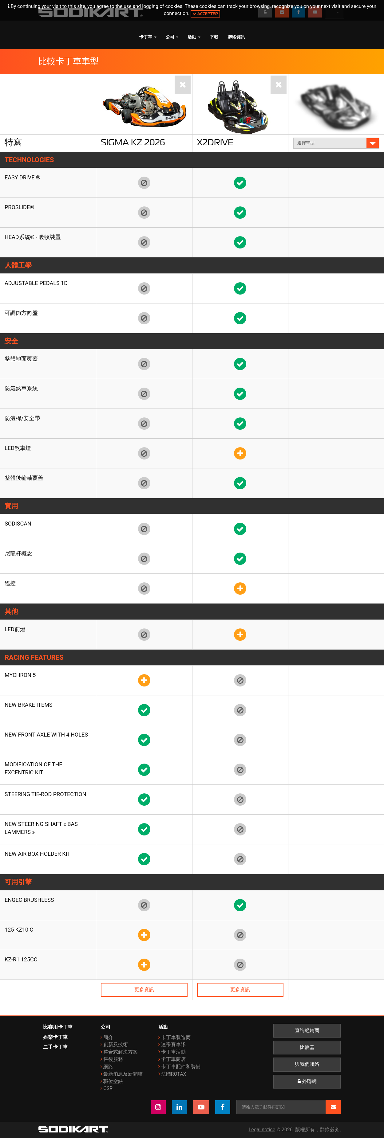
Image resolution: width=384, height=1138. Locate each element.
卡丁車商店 (173, 1059)
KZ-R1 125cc (21, 959)
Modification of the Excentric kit (33, 768)
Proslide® (19, 207)
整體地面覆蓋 (21, 358)
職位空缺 (113, 1081)
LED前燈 (15, 629)
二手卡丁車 (55, 1047)
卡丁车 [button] (147, 36)
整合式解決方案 (120, 1052)
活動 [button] (194, 36)
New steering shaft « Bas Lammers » (41, 828)
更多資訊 (144, 990)
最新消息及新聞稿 (123, 1074)
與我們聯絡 (307, 1064)
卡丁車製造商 (176, 1037)
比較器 (307, 1047)
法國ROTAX (173, 1074)
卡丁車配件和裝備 (180, 1067)
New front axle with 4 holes (46, 734)
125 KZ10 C (19, 929)
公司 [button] (172, 36)
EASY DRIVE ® (22, 177)
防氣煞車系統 (21, 388)
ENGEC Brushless (29, 900)
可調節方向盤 (21, 313)
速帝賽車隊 (173, 1044)
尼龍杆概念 (18, 553)
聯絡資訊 (236, 36)
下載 (214, 36)
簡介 (108, 1037)
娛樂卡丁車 (55, 1037)
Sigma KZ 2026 (133, 142)
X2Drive (215, 142)
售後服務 (113, 1059)
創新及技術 (115, 1044)
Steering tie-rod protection (45, 794)
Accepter (205, 13)
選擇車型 (336, 143)
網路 (108, 1067)
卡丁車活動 (173, 1052)
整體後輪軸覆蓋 (24, 478)
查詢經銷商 (307, 1030)
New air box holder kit (37, 854)
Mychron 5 (20, 675)
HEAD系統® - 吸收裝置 (33, 237)
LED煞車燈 (18, 448)
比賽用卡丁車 (58, 1027)
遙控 (10, 583)
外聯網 (307, 1081)
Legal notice (262, 1129)
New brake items (29, 705)
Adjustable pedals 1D (36, 283)
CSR (108, 1088)
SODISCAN (18, 523)
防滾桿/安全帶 (22, 418)
